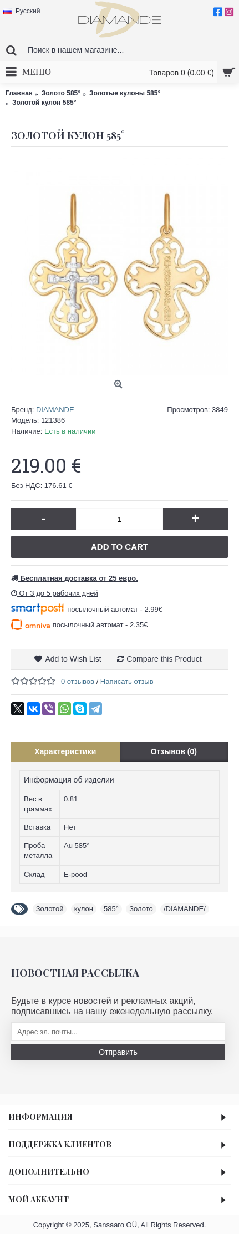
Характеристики (65, 751)
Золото (141, 909)
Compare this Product (163, 658)
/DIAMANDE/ (185, 909)
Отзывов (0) (174, 751)
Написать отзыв (127, 681)
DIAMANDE (55, 409)
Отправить (118, 1052)
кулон (83, 909)
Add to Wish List (73, 658)
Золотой (50, 909)
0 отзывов (77, 681)
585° (111, 909)
